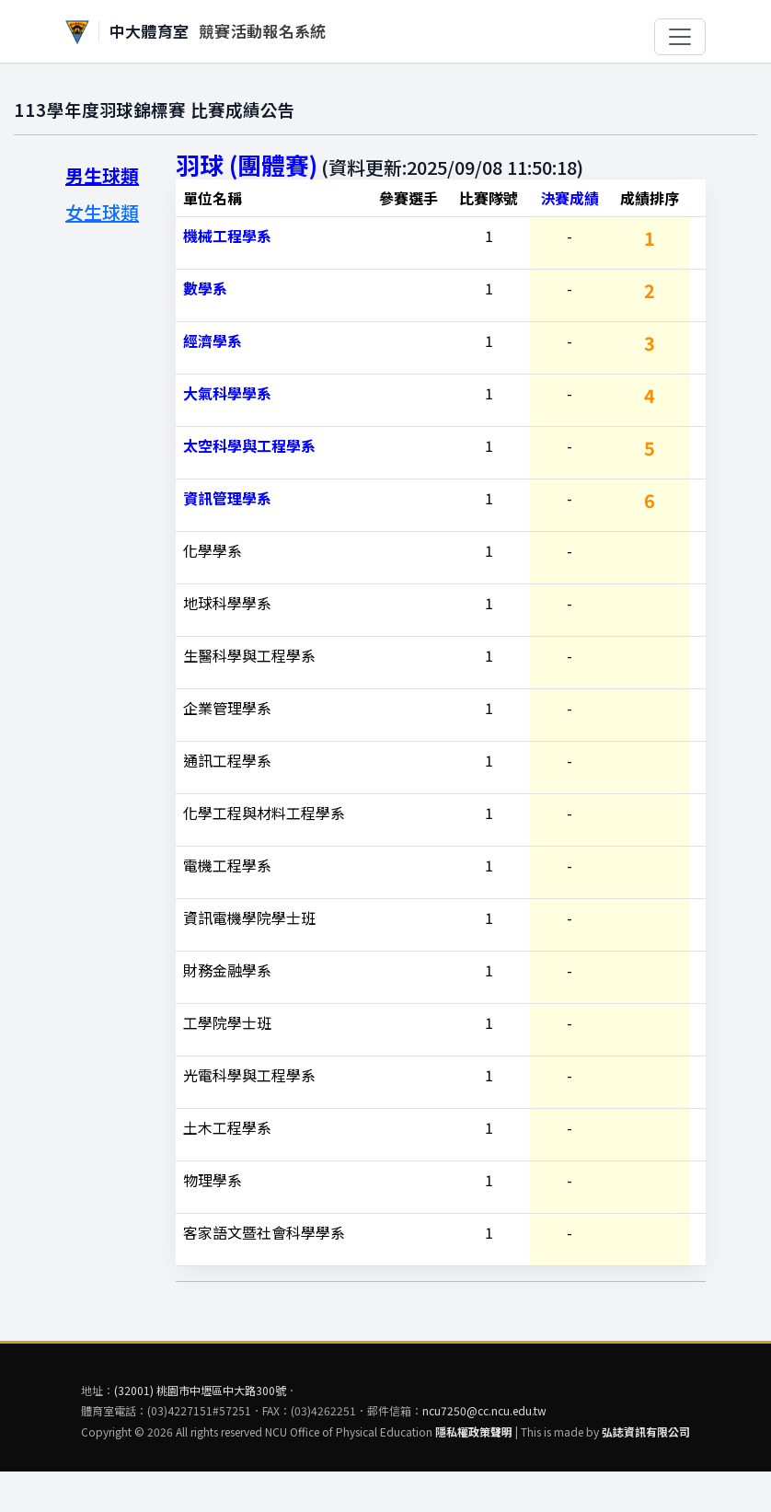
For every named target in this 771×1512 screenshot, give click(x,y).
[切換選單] (680, 36)
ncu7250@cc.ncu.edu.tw (484, 1410)
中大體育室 (149, 31)
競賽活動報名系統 (263, 31)
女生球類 (102, 212)
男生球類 (102, 175)
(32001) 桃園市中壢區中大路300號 (200, 1390)
